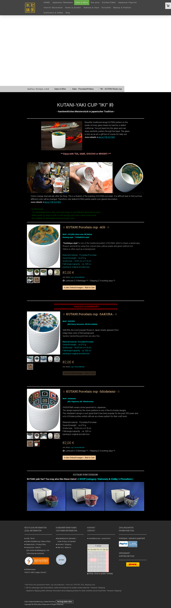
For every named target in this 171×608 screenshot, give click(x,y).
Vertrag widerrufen (64, 602)
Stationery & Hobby (53, 13)
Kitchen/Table (109, 2)
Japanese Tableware (62, 2)
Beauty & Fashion (122, 8)
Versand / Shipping (64, 544)
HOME (47, 2)
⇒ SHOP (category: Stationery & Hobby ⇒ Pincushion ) (105, 479)
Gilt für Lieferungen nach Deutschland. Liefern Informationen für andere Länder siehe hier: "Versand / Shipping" (66, 588)
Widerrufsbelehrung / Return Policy (38, 541)
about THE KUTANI (107, 137)
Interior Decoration (53, 8)
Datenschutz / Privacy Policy (36, 544)
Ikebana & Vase (91, 8)
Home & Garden (73, 8)
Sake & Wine (81, 2)
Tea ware (95, 2)
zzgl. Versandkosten (77, 277)
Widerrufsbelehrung (35, 602)
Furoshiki (106, 8)
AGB (26, 602)
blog (68, 13)
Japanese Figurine (127, 2)
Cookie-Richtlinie (49, 602)
